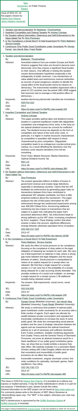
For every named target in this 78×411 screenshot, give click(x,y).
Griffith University (9, 403)
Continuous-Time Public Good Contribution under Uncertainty (34, 46)
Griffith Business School (51, 400)
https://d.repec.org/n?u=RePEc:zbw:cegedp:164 (44, 109)
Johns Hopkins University (13, 21)
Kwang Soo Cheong (10, 18)
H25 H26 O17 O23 (30, 229)
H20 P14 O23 (27, 103)
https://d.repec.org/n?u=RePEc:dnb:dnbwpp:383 (44, 168)
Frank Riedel (36, 49)
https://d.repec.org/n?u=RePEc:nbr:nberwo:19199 (45, 236)
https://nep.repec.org (64, 389)
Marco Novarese (57, 392)
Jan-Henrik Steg (20, 49)
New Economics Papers (22, 6)
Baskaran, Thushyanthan (49, 30)
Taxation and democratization (19, 30)
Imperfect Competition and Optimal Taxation (26, 32)
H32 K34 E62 (27, 288)
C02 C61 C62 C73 (30, 367)
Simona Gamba (12, 44)
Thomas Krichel (34, 409)
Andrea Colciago (59, 32)
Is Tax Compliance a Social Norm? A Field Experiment (31, 41)
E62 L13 (25, 162)
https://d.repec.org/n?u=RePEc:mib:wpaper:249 (44, 295)
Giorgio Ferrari (28, 301)
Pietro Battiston (68, 41)
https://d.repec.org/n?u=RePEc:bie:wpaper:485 (43, 374)
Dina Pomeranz (32, 38)
